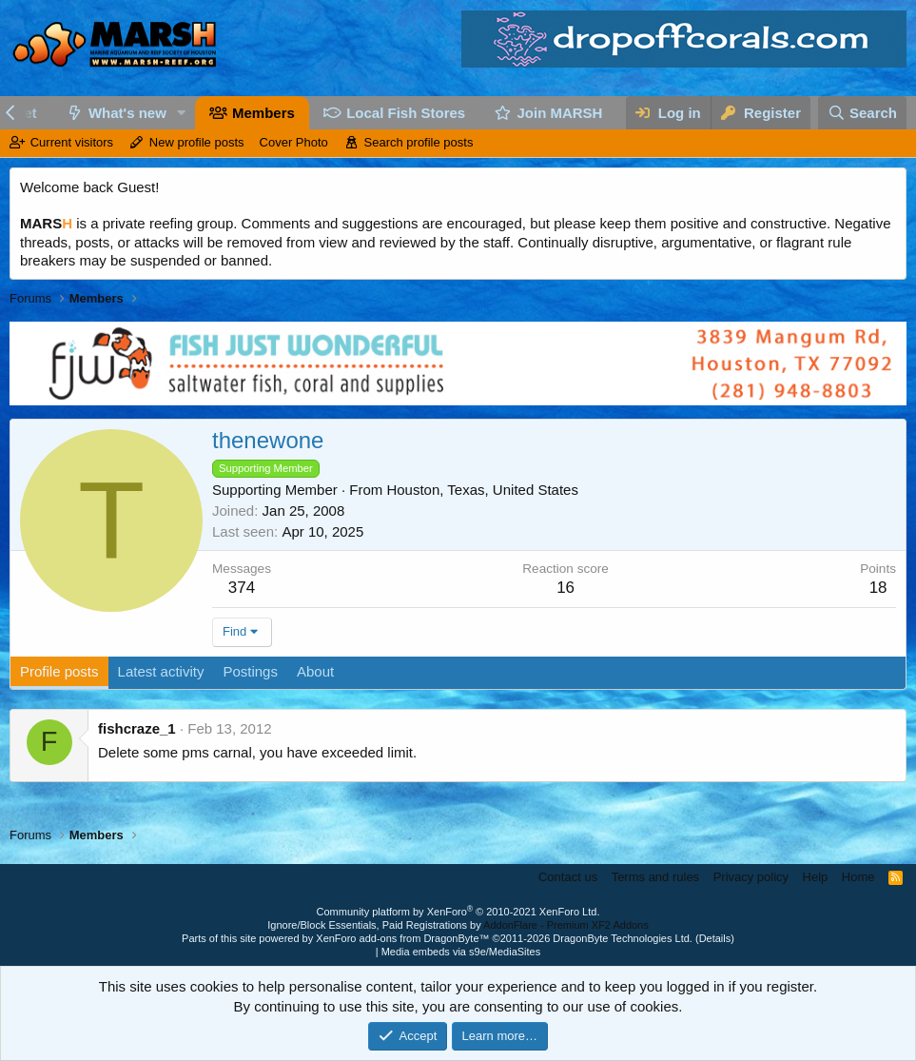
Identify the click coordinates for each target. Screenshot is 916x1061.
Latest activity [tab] (161, 671)
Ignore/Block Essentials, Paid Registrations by (457, 925)
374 (241, 588)
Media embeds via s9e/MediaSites (461, 951)
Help (815, 877)
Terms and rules (655, 877)
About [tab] (315, 671)
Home (858, 877)
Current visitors (71, 142)
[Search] (862, 112)
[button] (181, 112)
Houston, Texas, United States (482, 489)
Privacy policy (751, 877)
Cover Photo (294, 142)
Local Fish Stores (405, 113)
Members (263, 113)
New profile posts (196, 142)
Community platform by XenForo (458, 911)
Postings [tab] (250, 671)
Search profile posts (419, 142)
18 (878, 588)
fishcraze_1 (137, 728)
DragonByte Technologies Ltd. (622, 938)
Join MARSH (559, 113)
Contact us (567, 877)
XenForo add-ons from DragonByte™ (402, 938)
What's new (127, 113)
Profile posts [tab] (59, 671)
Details (715, 938)
